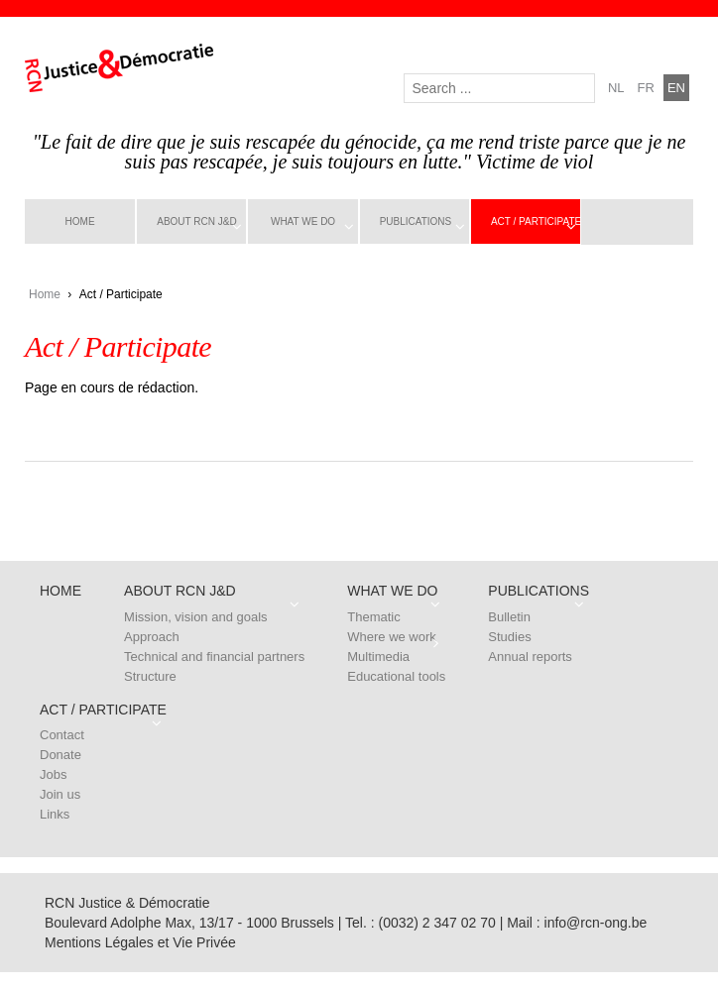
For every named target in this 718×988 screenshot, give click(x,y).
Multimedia (378, 656)
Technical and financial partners (214, 656)
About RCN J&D (196, 221)
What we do (303, 221)
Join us (60, 794)
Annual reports (530, 656)
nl (616, 87)
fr (646, 87)
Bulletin (509, 616)
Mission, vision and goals (196, 616)
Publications (416, 221)
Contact (62, 734)
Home (80, 221)
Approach (152, 636)
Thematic (373, 616)
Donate (60, 754)
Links (54, 814)
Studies (509, 636)
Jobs (53, 774)
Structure (150, 676)
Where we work (391, 636)
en (676, 87)
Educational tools (396, 676)
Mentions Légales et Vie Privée (140, 942)
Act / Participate (536, 221)
